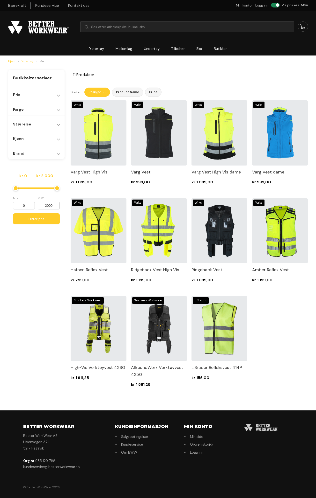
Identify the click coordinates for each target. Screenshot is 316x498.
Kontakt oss (78, 5)
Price (153, 92)
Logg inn (262, 5)
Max (41, 198)
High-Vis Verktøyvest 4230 (98, 367)
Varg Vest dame (268, 172)
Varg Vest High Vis (89, 172)
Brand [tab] (18, 153)
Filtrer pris (36, 219)
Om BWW (129, 452)
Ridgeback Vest (206, 269)
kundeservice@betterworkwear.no (51, 467)
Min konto (244, 5)
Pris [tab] (16, 94)
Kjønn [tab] (18, 138)
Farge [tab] (18, 109)
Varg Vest (141, 172)
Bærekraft (17, 5)
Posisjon (97, 92)
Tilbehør (178, 48)
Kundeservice (47, 5)
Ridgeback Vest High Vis (155, 269)
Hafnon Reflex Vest (89, 269)
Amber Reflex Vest (270, 269)
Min (16, 198)
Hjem (12, 61)
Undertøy (152, 48)
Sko (199, 48)
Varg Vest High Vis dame (216, 172)
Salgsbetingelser (134, 437)
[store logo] (38, 27)
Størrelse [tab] (22, 124)
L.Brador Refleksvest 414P (216, 367)
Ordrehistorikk (201, 444)
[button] (187, 26)
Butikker (220, 48)
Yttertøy (96, 48)
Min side (196, 437)
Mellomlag (124, 48)
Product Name (127, 92)
